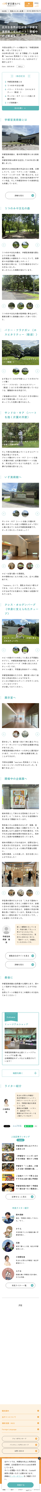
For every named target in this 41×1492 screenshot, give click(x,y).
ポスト (7, 1126)
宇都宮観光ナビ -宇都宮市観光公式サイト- (11, 4)
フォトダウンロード (19, 1438)
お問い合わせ (19, 1451)
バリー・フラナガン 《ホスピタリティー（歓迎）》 (21, 90)
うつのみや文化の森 (15, 85)
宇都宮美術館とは (14, 81)
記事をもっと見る (19, 1196)
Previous (4, 245)
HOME (4, 11)
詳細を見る (19, 195)
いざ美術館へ (12, 102)
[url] (20, 1147)
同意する (21, 1485)
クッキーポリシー (17, 1476)
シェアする (17, 1125)
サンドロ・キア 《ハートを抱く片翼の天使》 (21, 97)
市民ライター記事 (16, 11)
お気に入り (28, 6)
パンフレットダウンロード (19, 1445)
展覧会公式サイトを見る (19, 955)
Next (37, 245)
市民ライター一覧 (19, 1285)
